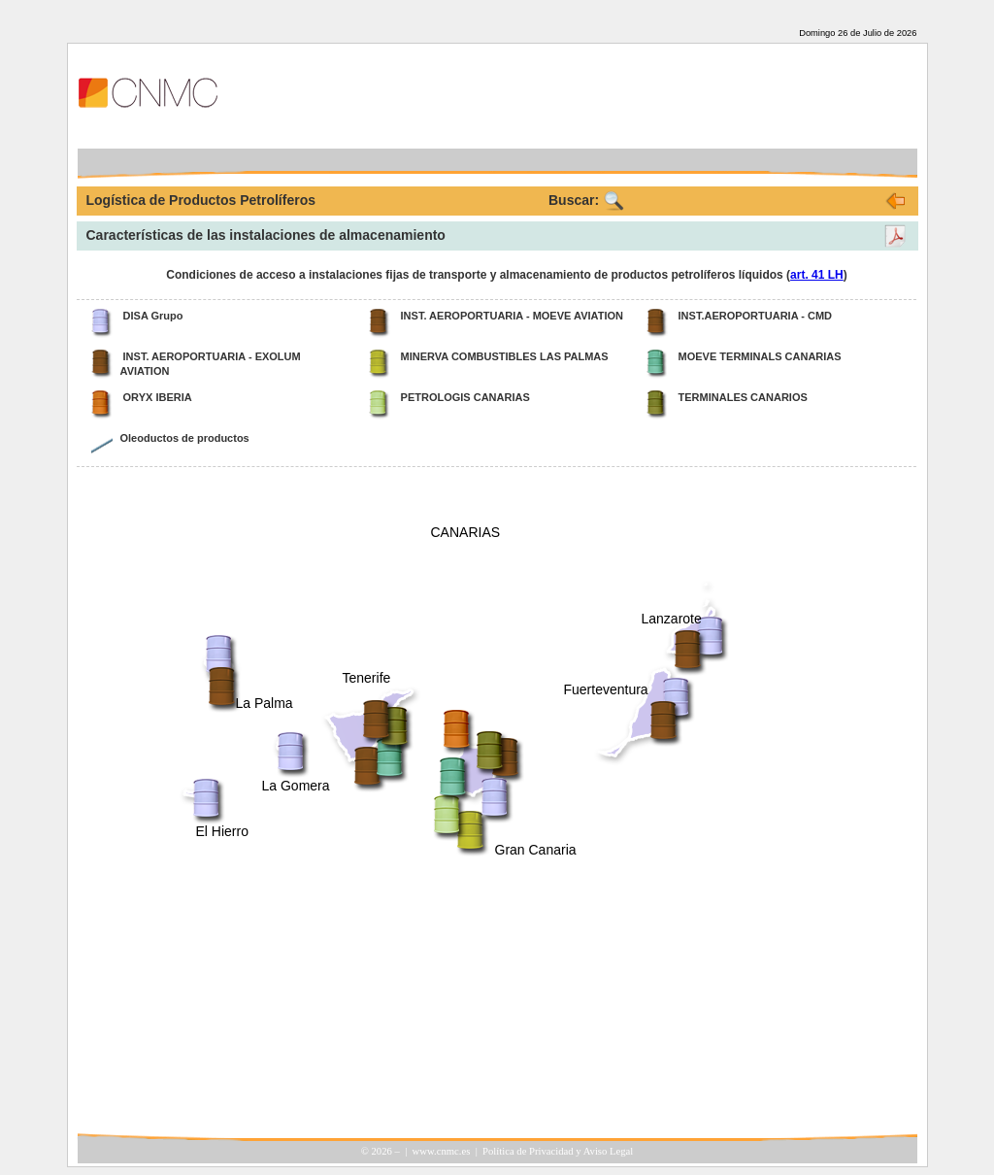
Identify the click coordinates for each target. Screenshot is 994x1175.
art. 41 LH (817, 275)
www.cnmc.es (442, 1151)
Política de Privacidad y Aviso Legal (557, 1151)
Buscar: (573, 200)
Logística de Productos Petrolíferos (201, 200)
